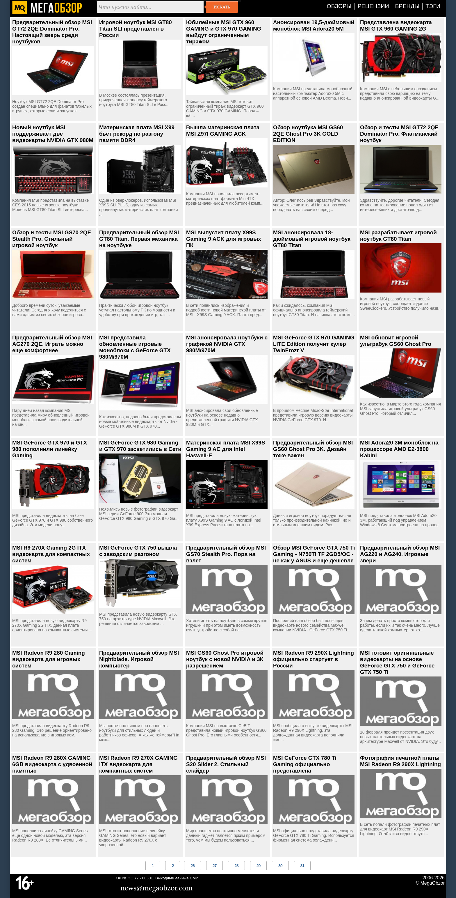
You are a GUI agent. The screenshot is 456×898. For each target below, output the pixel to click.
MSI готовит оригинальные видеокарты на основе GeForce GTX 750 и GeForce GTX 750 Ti (397, 662)
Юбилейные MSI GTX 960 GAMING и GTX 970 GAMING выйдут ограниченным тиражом (223, 32)
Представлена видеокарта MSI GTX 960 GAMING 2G (396, 25)
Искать (221, 7)
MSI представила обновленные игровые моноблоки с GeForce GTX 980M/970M (135, 347)
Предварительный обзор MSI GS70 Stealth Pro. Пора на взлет (226, 554)
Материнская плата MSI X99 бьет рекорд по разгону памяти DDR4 (136, 133)
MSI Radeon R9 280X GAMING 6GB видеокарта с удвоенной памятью (52, 764)
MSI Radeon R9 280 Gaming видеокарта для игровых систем (48, 659)
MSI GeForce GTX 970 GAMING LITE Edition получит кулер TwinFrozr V (313, 343)
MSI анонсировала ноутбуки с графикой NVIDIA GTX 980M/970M (227, 343)
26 (192, 865)
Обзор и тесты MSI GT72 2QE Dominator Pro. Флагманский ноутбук (399, 133)
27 (215, 865)
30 (280, 865)
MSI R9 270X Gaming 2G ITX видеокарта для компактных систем (51, 554)
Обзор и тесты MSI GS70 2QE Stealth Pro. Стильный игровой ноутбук (51, 238)
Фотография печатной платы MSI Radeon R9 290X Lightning (400, 761)
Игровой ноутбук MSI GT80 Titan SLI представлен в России (135, 28)
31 (302, 865)
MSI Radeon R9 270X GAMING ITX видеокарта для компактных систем (138, 764)
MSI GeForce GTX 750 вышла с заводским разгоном (138, 551)
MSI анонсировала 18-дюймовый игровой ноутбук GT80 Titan (311, 238)
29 (258, 865)
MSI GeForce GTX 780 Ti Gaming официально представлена (304, 764)
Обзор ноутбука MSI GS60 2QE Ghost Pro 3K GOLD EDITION (308, 133)
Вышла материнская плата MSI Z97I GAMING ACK (222, 130)
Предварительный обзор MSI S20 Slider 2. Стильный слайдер (226, 764)
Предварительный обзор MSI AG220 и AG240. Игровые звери (400, 554)
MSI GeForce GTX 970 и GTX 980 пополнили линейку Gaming (49, 449)
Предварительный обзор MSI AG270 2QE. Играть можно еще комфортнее (52, 343)
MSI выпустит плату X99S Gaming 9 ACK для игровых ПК (223, 238)
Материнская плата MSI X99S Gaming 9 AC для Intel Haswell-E (225, 449)
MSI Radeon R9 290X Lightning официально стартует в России (313, 659)
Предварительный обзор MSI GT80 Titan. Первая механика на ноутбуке (139, 238)
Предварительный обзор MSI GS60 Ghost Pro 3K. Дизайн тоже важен (313, 449)
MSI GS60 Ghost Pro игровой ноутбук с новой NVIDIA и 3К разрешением (224, 659)
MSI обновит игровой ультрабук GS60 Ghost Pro (395, 340)
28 (236, 865)
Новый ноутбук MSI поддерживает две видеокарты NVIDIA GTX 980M (52, 133)
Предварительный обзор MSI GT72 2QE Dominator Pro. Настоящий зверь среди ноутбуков (52, 32)
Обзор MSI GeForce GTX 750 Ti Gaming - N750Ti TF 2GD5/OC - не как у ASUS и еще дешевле (314, 554)
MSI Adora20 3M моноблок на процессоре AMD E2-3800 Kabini (399, 449)
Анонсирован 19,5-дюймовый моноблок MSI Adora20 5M (313, 25)
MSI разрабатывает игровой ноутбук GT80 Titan (398, 235)
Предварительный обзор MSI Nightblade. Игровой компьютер (139, 659)
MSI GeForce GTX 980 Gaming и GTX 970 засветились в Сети (140, 446)
